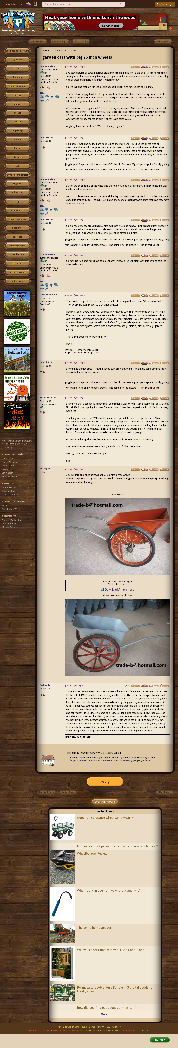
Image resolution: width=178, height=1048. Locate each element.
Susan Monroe (48, 397)
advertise (46, 1030)
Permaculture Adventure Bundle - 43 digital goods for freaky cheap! (115, 989)
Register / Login (165, 4)
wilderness (17, 148)
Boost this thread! (105, 801)
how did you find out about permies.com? (107, 1007)
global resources (17, 219)
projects (17, 237)
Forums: (46, 50)
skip (17, 201)
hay (139, 151)
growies (17, 60)
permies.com (17, 254)
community (18, 139)
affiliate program (60, 1030)
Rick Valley (46, 685)
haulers (72, 50)
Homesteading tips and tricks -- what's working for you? (117, 846)
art (17, 166)
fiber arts (17, 157)
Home (7, 4)
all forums (17, 281)
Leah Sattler (47, 137)
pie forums (17, 263)
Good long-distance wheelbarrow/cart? (105, 817)
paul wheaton (47, 66)
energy (17, 95)
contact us (34, 1030)
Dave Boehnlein (48, 294)
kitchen (17, 113)
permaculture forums (17, 51)
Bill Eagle (45, 468)
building (17, 77)
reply (105, 781)
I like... (42, 93)
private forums (17, 272)
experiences (17, 210)
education (17, 192)
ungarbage (17, 130)
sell (68, 111)
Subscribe (17, 4)
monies (17, 104)
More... (105, 1014)
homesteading (17, 86)
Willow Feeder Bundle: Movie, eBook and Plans (110, 950)
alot (157, 154)
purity (17, 121)
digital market (17, 246)
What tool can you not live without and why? (109, 890)
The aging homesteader (94, 927)
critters (17, 68)
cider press (17, 228)
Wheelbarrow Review (92, 853)
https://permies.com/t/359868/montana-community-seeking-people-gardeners (111, 760)
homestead (60, 50)
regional (17, 183)
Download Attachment (119, 589)
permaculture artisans (17, 175)
